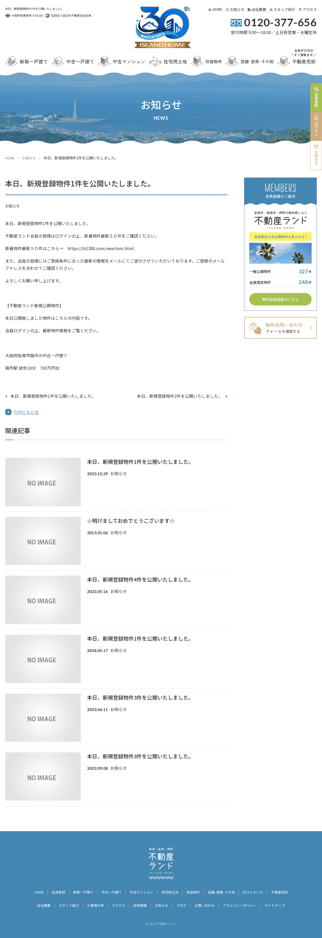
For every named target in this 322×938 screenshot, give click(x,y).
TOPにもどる (26, 412)
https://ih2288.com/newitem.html (101, 248)
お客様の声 (92, 902)
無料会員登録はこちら (280, 299)
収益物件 (194, 891)
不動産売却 (286, 891)
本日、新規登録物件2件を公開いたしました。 (179, 396)
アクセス (310, 9)
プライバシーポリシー (243, 902)
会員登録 (52, 891)
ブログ (182, 902)
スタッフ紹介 (284, 9)
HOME (217, 9)
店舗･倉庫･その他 (224, 891)
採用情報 (138, 902)
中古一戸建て (109, 891)
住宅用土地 (170, 891)
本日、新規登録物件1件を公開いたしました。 (53, 396)
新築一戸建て (79, 891)
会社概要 (259, 9)
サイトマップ (281, 902)
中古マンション (140, 891)
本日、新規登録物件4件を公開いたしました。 (140, 579)
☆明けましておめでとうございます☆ (131, 520)
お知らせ (237, 9)
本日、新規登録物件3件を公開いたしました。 (140, 697)
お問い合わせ (206, 902)
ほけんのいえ (258, 891)
